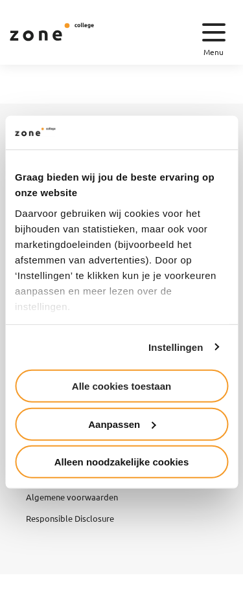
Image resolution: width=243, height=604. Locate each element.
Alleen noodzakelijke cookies (121, 461)
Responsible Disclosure (70, 518)
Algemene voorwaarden (72, 497)
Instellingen (175, 346)
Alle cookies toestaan (121, 386)
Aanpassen (122, 423)
